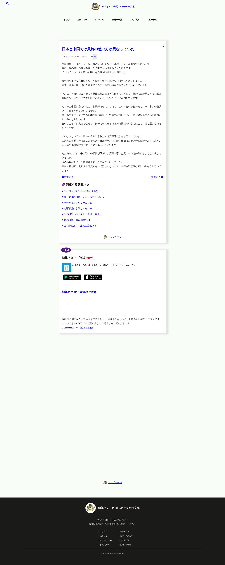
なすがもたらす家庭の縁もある (79, 225)
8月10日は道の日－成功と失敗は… (81, 191)
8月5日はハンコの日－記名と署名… (82, 214)
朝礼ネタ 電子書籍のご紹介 (79, 292)
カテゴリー (82, 19)
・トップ (101, 532)
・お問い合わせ (124, 545)
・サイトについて (105, 540)
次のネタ (157, 177)
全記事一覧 (117, 19)
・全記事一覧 (123, 540)
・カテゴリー (103, 536)
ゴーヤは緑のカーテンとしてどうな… (83, 197)
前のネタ (68, 177)
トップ (67, 19)
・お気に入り (103, 545)
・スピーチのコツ (125, 536)
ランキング (99, 19)
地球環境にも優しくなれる (77, 208)
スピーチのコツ (154, 19)
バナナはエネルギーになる (77, 202)
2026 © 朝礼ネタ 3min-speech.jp (112, 553)
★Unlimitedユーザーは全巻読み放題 (77, 328)
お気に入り (134, 19)
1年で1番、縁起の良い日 (76, 220)
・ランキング (123, 532)
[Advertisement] (112, 32)
